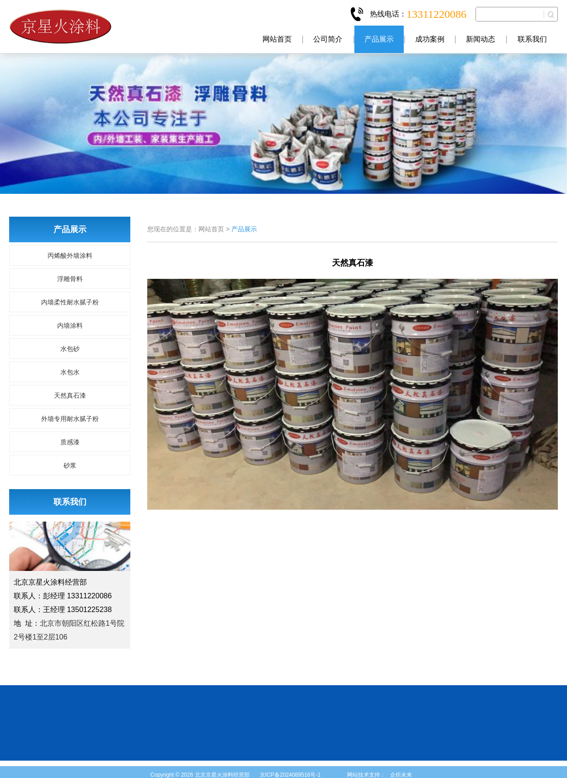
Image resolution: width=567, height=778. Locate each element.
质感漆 (70, 442)
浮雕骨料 (70, 278)
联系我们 (532, 39)
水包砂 (70, 348)
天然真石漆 (70, 395)
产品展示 (379, 39)
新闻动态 (480, 39)
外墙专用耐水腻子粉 (70, 418)
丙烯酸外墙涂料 (70, 255)
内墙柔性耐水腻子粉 (70, 302)
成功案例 (429, 39)
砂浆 (70, 465)
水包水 (70, 372)
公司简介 (327, 39)
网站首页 (277, 39)
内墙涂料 (70, 325)
